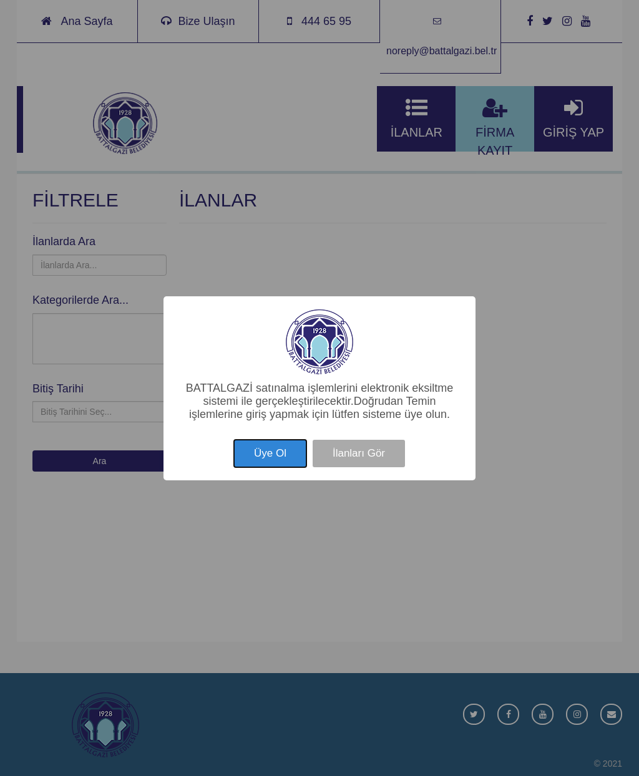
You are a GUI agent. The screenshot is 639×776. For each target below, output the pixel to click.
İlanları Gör (359, 453)
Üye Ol (270, 453)
